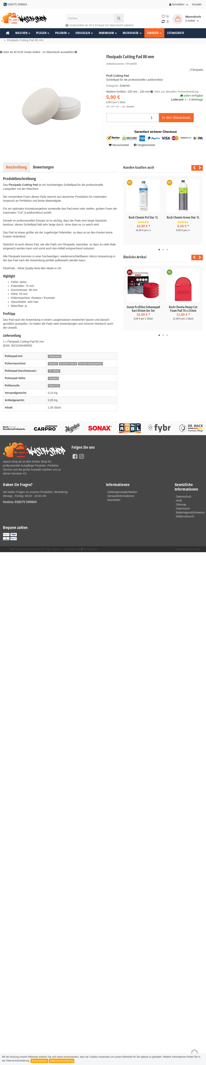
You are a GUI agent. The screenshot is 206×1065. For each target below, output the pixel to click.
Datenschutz (184, 496)
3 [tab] (167, 250)
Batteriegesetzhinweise (189, 512)
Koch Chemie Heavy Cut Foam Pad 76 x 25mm (183, 309)
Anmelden (178, 4)
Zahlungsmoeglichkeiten (122, 492)
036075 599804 (26, 502)
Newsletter (114, 500)
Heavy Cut (54, 385)
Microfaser (132, 33)
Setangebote (175, 33)
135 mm (132, 91)
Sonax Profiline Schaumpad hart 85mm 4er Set (143, 309)
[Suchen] (89, 18)
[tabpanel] (143, 209)
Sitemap (181, 504)
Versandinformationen (121, 496)
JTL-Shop (195, 550)
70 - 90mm (54, 371)
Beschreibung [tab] (16, 167)
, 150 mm (144, 91)
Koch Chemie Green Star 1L (183, 217)
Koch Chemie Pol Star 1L (143, 217)
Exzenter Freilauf (68, 363)
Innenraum (108, 33)
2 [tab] (163, 250)
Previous (193, 168)
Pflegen (43, 33)
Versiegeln (84, 33)
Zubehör (154, 33)
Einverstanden (39, 1060)
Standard (53, 378)
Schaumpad (54, 356)
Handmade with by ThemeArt (80, 550)
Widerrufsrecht (185, 517)
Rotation (53, 363)
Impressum (183, 508)
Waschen (23, 33)
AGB (179, 500)
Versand (130, 106)
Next (200, 168)
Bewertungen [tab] (43, 167)
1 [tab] (159, 250)
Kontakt (196, 4)
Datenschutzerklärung (61, 1060)
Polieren (62, 33)
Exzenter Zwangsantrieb (90, 363)
